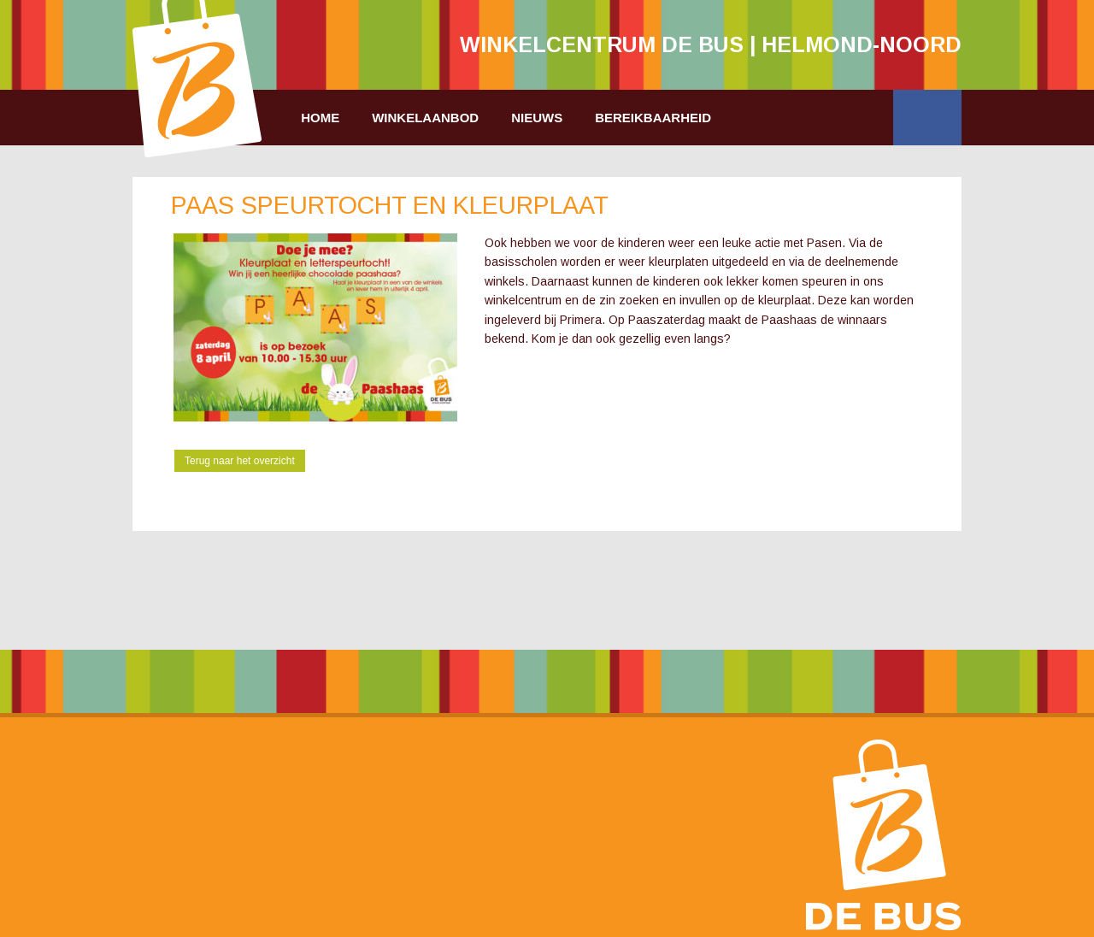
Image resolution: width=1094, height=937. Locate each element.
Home (320, 117)
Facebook (927, 117)
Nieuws (536, 117)
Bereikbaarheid (653, 117)
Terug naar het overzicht (240, 461)
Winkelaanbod (425, 117)
